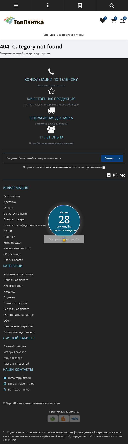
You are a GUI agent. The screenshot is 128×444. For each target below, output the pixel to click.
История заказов (15, 352)
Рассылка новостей (16, 363)
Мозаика (9, 291)
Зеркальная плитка (16, 309)
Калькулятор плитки (17, 248)
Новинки (9, 237)
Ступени (9, 297)
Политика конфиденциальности (25, 225)
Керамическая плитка (18, 274)
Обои (7, 320)
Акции (8, 231)
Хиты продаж (12, 242)
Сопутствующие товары (20, 332)
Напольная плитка (16, 280)
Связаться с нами (15, 213)
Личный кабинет (15, 346)
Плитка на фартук (15, 303)
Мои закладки (13, 358)
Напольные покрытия (18, 326)
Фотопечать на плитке (19, 315)
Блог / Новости (13, 260)
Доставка (10, 202)
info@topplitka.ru (17, 378)
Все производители (70, 35)
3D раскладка (12, 254)
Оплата (8, 208)
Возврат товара (14, 219)
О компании (12, 196)
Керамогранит (13, 286)
